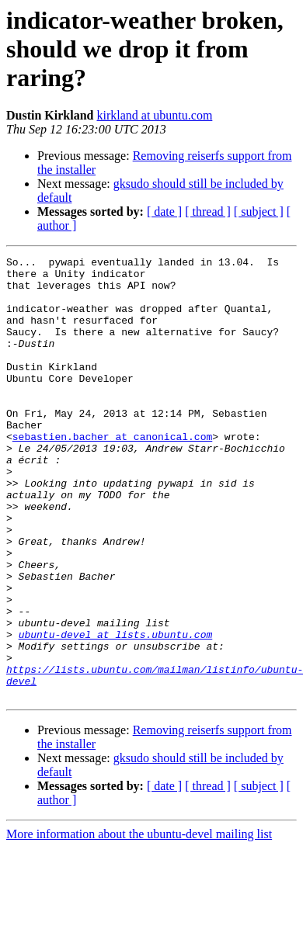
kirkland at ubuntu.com (154, 115)
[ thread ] (208, 211)
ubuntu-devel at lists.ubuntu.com (116, 711)
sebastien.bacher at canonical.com (112, 473)
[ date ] (164, 211)
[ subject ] (259, 211)
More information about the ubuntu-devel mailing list (139, 922)
